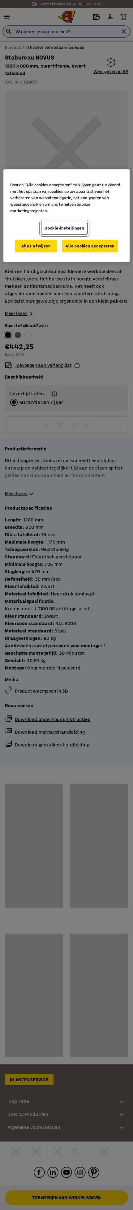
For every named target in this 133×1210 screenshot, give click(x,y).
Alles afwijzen (36, 246)
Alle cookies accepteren (90, 246)
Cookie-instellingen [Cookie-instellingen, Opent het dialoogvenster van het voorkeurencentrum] (64, 228)
